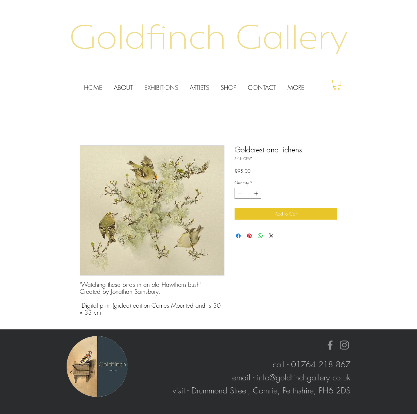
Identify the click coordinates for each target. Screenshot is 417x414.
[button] (337, 85)
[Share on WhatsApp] (260, 235)
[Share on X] (271, 235)
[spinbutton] (248, 193)
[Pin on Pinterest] (249, 235)
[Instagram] (344, 345)
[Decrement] (239, 193)
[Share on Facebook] (238, 235)
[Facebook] (330, 345)
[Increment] (256, 193)
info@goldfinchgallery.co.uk (303, 377)
